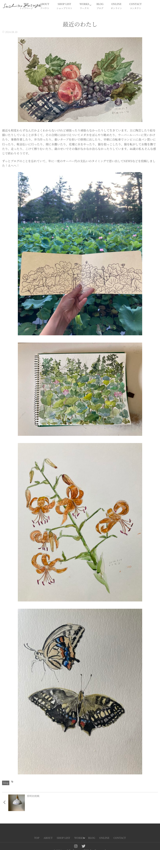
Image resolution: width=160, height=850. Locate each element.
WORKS (84, 6)
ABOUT (44, 6)
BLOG (99, 6)
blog (5, 783)
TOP (36, 838)
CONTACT (135, 6)
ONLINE (116, 6)
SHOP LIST (64, 6)
